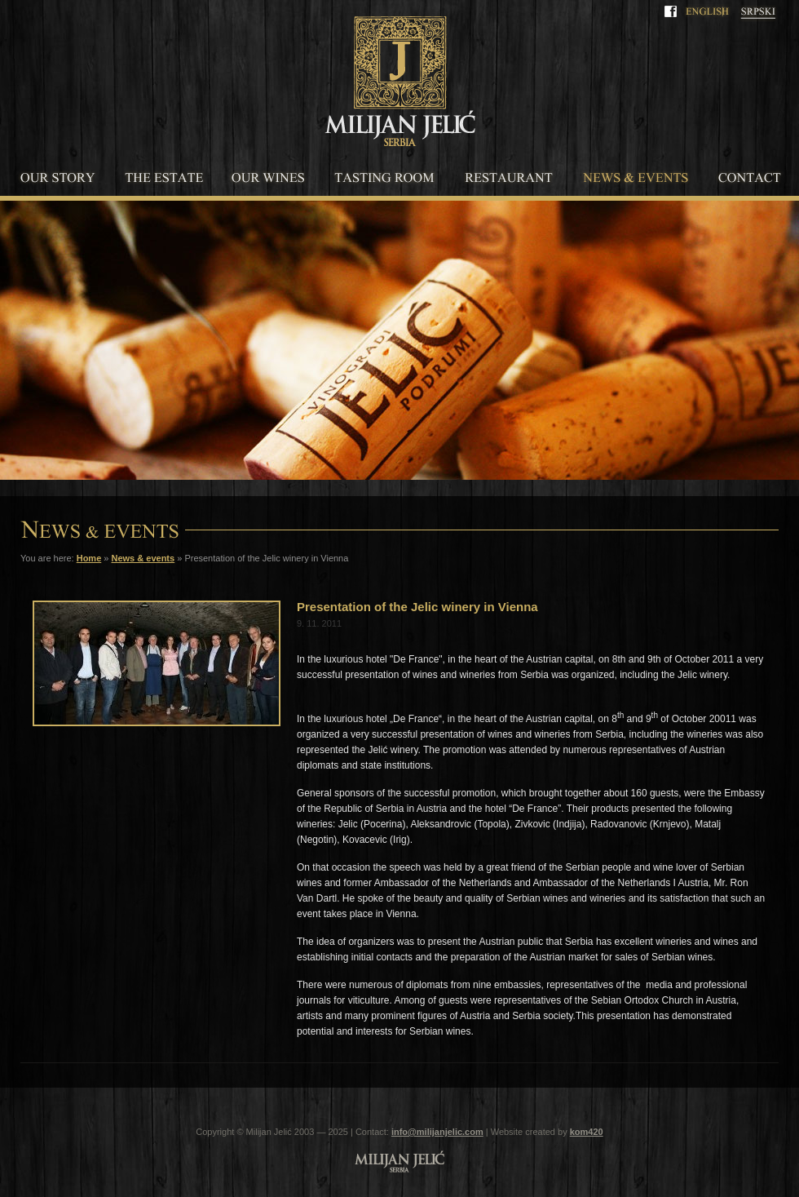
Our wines (268, 178)
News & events (635, 178)
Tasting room (384, 178)
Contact (749, 178)
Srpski (758, 13)
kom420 (586, 1132)
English (707, 13)
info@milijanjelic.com (437, 1132)
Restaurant (508, 178)
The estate (163, 178)
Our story (57, 178)
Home (89, 558)
